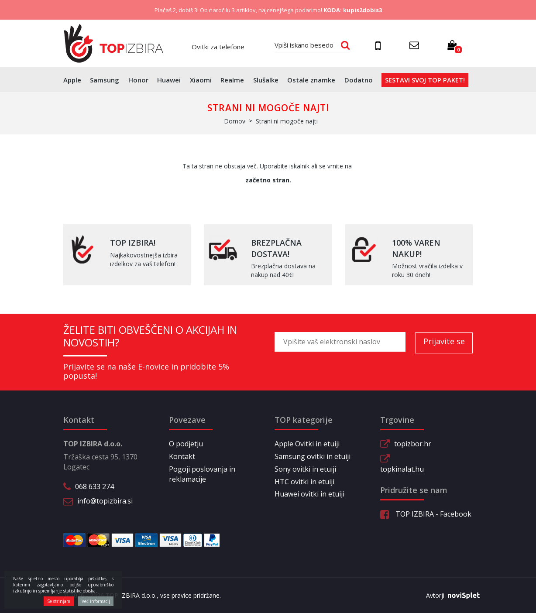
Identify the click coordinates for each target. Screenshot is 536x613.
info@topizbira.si (105, 501)
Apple (72, 79)
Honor (138, 79)
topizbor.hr (412, 444)
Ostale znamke (311, 79)
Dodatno (358, 79)
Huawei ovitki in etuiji (309, 494)
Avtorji (449, 595)
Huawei (169, 79)
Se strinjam (58, 601)
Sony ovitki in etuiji (305, 469)
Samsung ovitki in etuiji (312, 456)
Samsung (104, 79)
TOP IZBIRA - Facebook (425, 514)
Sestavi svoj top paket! (425, 79)
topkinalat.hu (402, 469)
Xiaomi (201, 79)
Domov (234, 121)
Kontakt (182, 456)
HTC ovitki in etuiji (304, 481)
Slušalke (265, 79)
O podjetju (186, 444)
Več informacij (96, 601)
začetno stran (267, 180)
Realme (232, 79)
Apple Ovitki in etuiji (307, 444)
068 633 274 (94, 486)
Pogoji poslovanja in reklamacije (202, 474)
